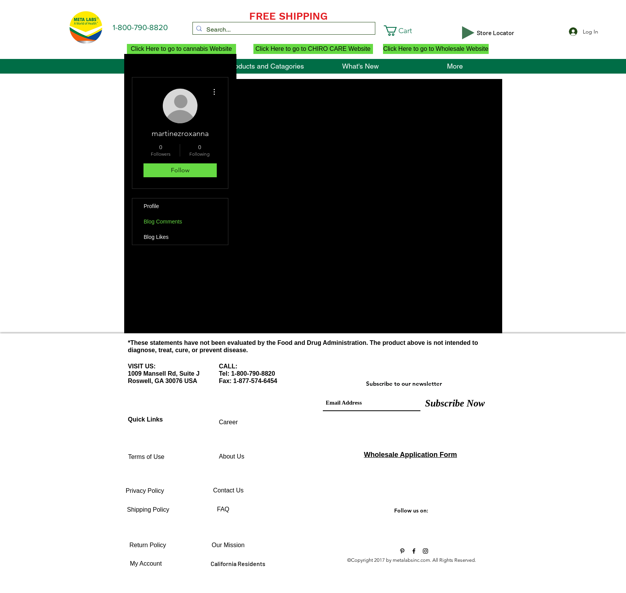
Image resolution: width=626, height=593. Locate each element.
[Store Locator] (495, 32)
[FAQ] (223, 509)
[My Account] (146, 563)
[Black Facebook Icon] (413, 551)
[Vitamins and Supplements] (402, 551)
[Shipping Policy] (148, 510)
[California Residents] (238, 563)
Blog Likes (156, 237)
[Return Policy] (148, 545)
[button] (408, 30)
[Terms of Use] (146, 457)
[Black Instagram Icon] (425, 551)
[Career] (228, 422)
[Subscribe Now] (455, 403)
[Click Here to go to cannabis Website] (181, 49)
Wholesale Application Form (410, 455)
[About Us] (231, 456)
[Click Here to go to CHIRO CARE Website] (313, 49)
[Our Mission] (228, 545)
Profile (151, 206)
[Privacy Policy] (145, 491)
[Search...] (282, 29)
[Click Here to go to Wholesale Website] (436, 49)
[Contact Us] (228, 490)
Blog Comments (163, 221)
